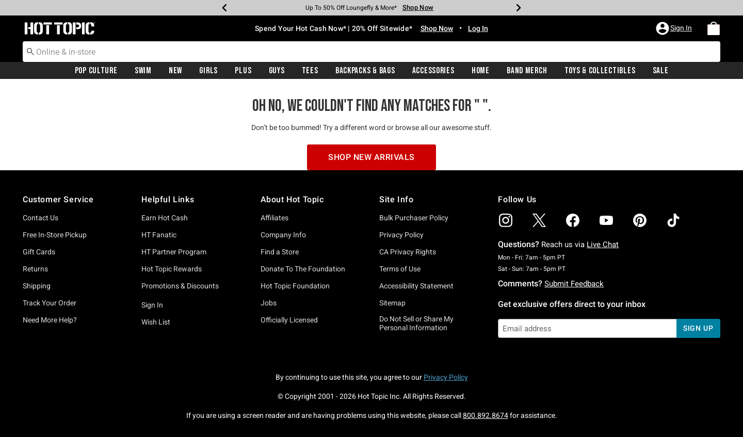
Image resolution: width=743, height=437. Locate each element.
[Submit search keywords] (30, 51)
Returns (35, 269)
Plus (243, 71)
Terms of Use (400, 269)
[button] (675, 28)
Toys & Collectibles (600, 71)
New (175, 71)
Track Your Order (49, 303)
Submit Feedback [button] (574, 283)
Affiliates (274, 218)
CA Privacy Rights (407, 252)
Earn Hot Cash (164, 218)
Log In (478, 28)
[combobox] (371, 51)
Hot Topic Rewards (171, 269)
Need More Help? (50, 320)
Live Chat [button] (603, 244)
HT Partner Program (173, 252)
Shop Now (437, 28)
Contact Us (40, 218)
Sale (661, 71)
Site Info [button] (396, 199)
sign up (698, 328)
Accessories (433, 71)
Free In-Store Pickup (55, 235)
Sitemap (392, 303)
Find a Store (280, 252)
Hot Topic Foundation (295, 286)
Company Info (283, 235)
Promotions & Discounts (180, 286)
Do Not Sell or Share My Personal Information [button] (416, 323)
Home (481, 71)
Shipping (37, 286)
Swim (143, 71)
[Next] (518, 8)
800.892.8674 (485, 415)
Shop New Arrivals (371, 157)
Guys (277, 71)
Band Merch (527, 71)
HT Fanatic (158, 235)
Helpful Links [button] (167, 199)
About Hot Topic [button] (292, 199)
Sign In (152, 305)
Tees (310, 71)
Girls (208, 71)
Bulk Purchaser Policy (413, 218)
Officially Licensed (289, 320)
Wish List (155, 322)
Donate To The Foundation (303, 269)
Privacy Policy (401, 235)
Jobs (269, 303)
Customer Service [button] (58, 199)
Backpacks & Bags (365, 71)
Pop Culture (96, 71)
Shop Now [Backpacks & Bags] (417, 7)
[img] (505, 220)
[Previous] (224, 8)
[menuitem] (713, 28)
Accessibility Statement (416, 286)
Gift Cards (39, 252)
